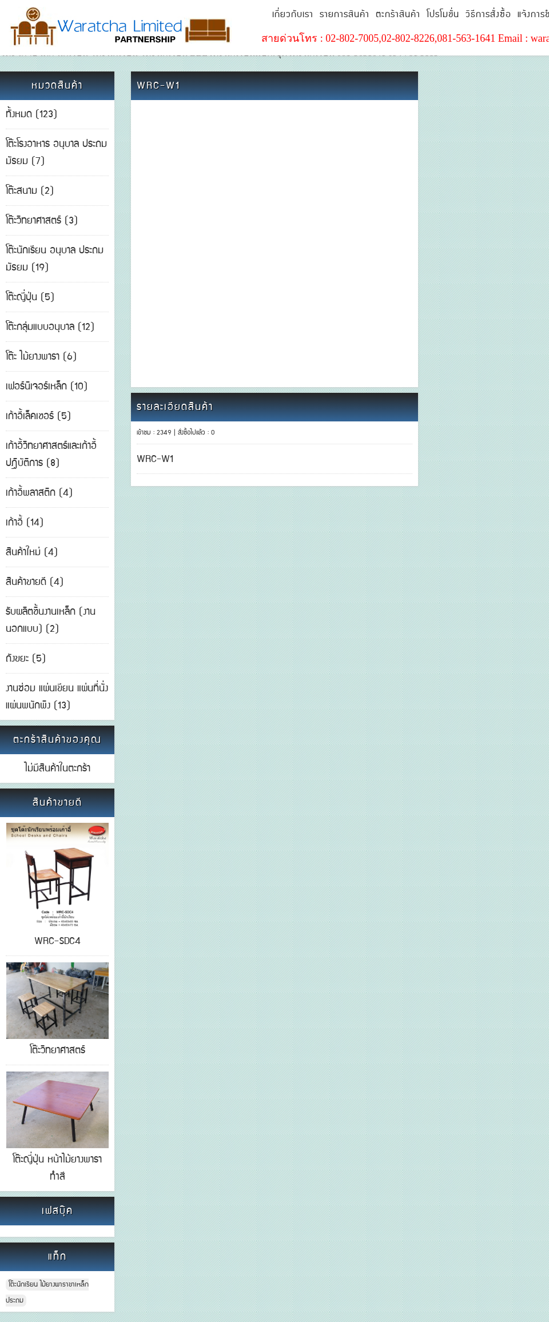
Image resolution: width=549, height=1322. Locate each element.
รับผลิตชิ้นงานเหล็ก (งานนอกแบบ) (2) (51, 620)
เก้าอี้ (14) (24, 522)
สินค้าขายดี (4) (34, 582)
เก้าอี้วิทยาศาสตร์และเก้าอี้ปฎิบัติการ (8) (51, 454)
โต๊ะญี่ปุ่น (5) (30, 297)
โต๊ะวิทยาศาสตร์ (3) (42, 220)
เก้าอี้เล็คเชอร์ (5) (38, 416)
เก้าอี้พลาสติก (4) (39, 492)
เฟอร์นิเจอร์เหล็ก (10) (46, 386)
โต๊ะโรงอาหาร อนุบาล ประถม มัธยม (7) (56, 153)
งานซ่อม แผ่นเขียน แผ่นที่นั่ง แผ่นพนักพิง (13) (57, 697)
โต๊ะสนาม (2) (30, 191)
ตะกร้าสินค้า (398, 14)
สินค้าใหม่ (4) (32, 552)
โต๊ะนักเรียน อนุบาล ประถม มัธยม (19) (55, 259)
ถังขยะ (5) (26, 658)
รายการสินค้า (344, 14)
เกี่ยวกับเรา (292, 14)
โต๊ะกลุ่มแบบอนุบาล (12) (50, 327)
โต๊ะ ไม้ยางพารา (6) (41, 356)
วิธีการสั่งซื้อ (488, 14)
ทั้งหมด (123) (31, 114)
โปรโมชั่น (443, 14)
